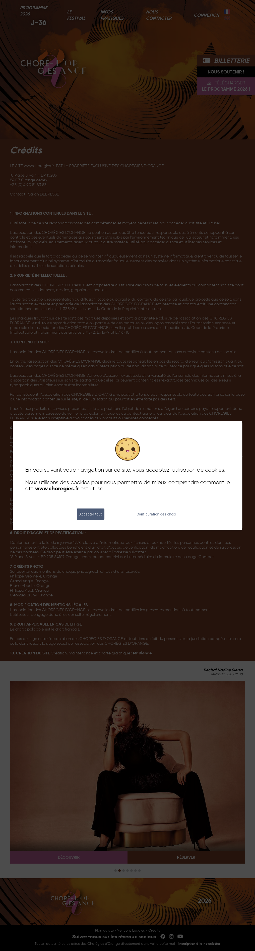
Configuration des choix (156, 514)
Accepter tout (90, 514)
